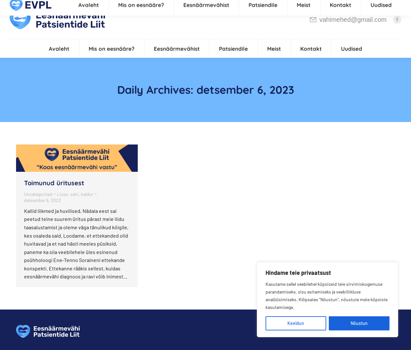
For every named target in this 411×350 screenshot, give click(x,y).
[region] (327, 299)
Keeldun (295, 323)
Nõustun (359, 323)
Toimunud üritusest (54, 183)
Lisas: (75, 194)
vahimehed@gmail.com (348, 19)
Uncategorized (38, 194)
